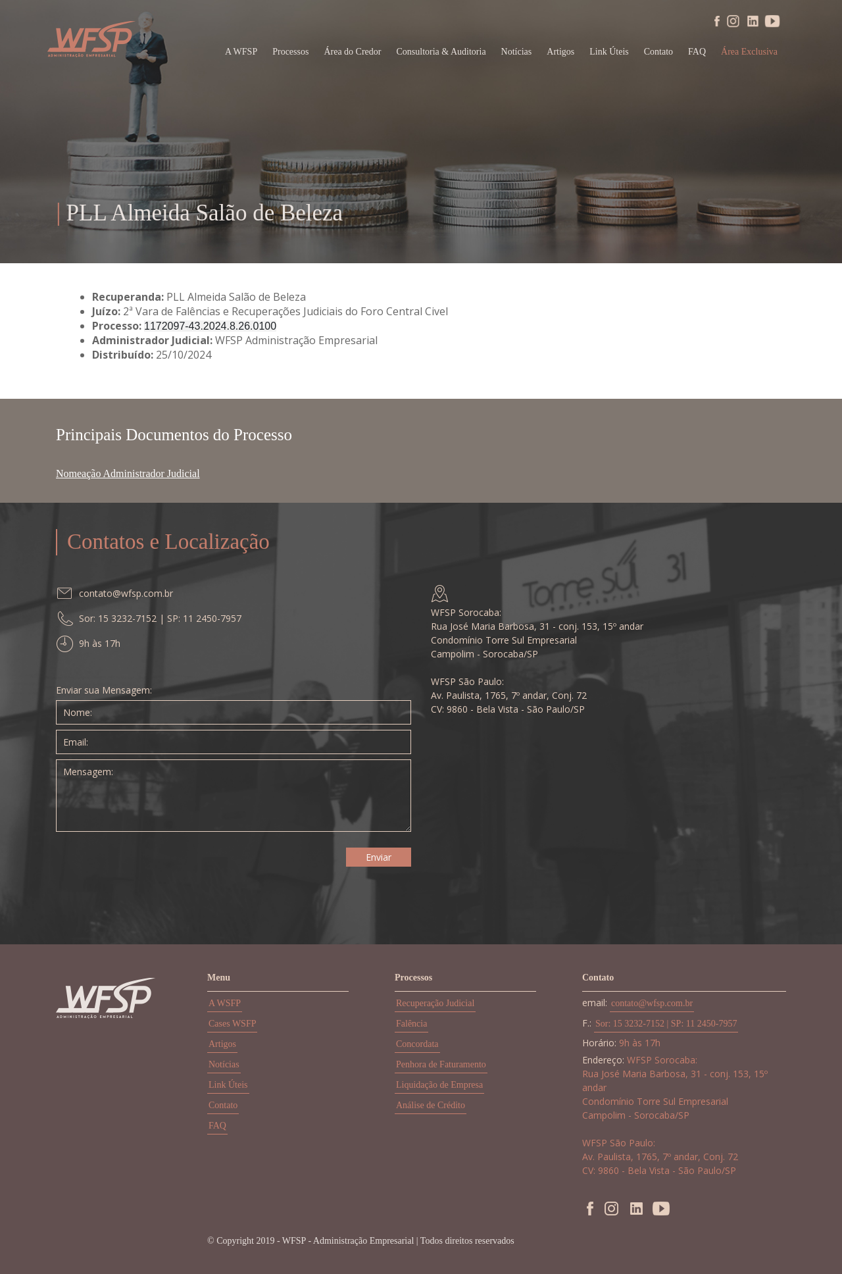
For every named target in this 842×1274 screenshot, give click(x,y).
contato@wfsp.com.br (652, 1003)
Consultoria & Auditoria (441, 52)
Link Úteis (609, 52)
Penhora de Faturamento (441, 1064)
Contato (658, 52)
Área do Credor (352, 52)
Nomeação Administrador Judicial (128, 473)
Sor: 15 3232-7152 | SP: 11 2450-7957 (666, 1024)
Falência (411, 1024)
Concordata (417, 1044)
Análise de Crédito (430, 1105)
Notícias (516, 52)
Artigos (560, 52)
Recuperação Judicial (435, 1003)
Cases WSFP (232, 1024)
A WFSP (241, 52)
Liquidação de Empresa (439, 1085)
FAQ (697, 52)
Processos (290, 52)
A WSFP (225, 1003)
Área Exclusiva (749, 52)
